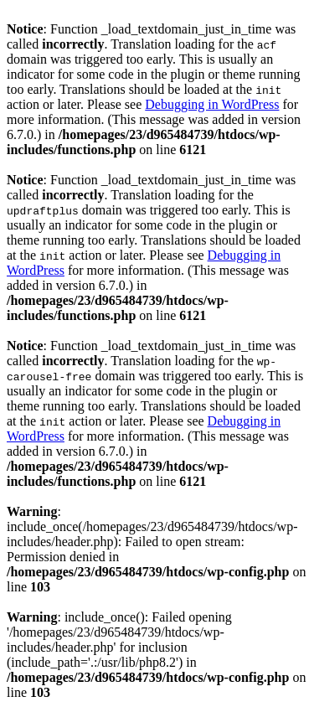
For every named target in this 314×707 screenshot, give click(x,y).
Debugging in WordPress (212, 104)
